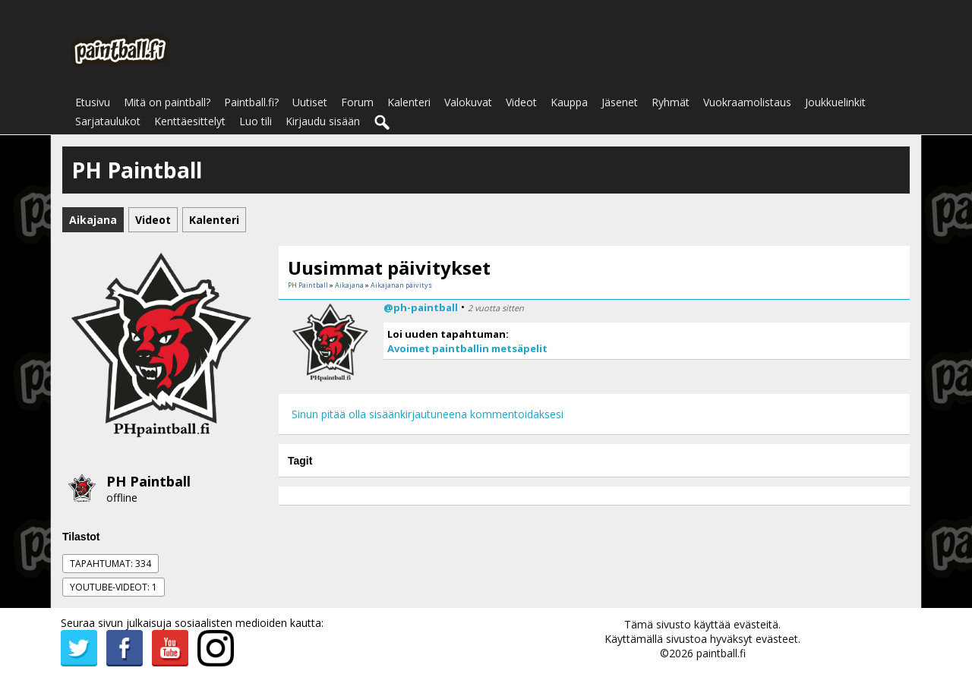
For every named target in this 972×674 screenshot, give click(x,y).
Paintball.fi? (251, 102)
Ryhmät (671, 102)
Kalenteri (409, 102)
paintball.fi (721, 653)
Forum (357, 102)
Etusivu (92, 102)
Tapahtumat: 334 (110, 563)
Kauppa (569, 102)
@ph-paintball (420, 307)
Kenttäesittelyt (190, 121)
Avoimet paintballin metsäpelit (467, 348)
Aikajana (349, 285)
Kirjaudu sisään (323, 121)
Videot (521, 102)
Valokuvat (468, 102)
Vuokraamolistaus (747, 102)
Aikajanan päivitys (401, 285)
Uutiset (309, 102)
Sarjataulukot (107, 121)
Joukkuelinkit (835, 102)
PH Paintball (148, 481)
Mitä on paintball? (167, 102)
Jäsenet (619, 102)
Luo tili (255, 121)
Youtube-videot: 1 (113, 587)
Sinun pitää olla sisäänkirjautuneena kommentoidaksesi (427, 414)
